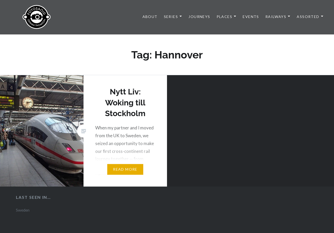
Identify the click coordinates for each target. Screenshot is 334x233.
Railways (275, 16)
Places (224, 16)
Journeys (199, 16)
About (150, 16)
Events (251, 16)
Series (171, 16)
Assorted (308, 16)
